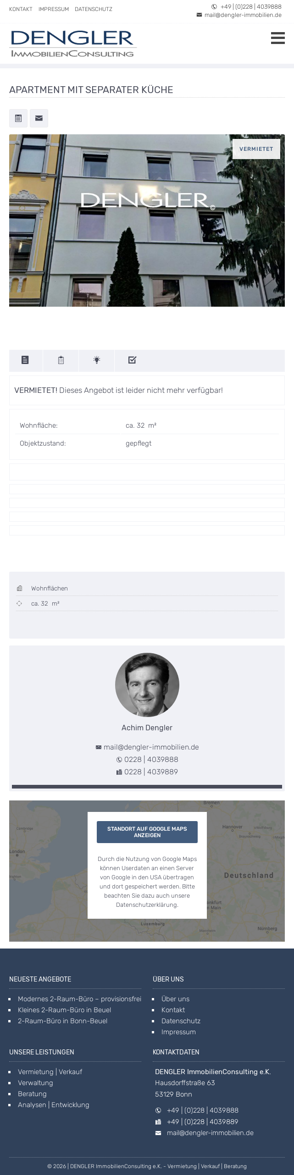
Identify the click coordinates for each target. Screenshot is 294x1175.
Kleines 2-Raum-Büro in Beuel (64, 1010)
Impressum (54, 9)
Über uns (175, 999)
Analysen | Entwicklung (53, 1105)
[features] (133, 361)
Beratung (32, 1094)
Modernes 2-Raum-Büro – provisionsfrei (79, 999)
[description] (26, 361)
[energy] (98, 361)
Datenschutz (93, 9)
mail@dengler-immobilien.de (239, 14)
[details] (62, 361)
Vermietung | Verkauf (50, 1072)
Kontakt (21, 9)
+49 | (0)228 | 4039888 (246, 6)
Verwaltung (35, 1083)
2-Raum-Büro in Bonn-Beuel (62, 1021)
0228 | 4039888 (151, 759)
